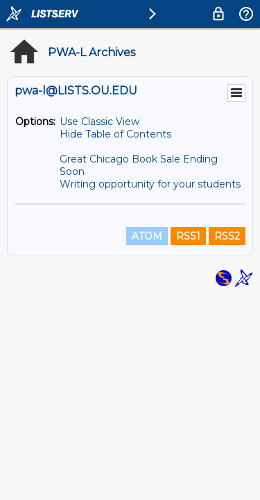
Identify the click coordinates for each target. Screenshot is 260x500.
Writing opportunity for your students (150, 184)
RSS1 (188, 236)
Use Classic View (99, 121)
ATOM (147, 236)
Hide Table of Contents (115, 134)
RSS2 (227, 236)
